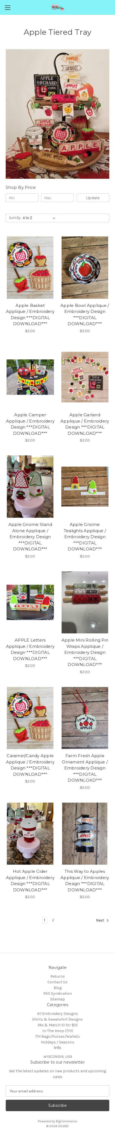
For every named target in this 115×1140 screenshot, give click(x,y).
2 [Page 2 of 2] (53, 920)
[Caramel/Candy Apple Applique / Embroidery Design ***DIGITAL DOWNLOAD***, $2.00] (30, 718)
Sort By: (15, 218)
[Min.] (22, 197)
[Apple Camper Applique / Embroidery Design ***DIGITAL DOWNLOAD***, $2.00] (30, 377)
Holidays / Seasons (57, 1042)
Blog (58, 987)
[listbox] (40, 218)
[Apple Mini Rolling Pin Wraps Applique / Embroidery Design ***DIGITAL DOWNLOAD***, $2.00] (85, 602)
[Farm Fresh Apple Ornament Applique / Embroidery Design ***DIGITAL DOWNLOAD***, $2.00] (85, 718)
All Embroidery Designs (57, 1013)
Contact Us (57, 982)
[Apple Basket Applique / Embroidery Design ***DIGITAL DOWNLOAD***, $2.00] (30, 267)
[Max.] (57, 197)
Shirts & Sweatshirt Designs (57, 1019)
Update (93, 198)
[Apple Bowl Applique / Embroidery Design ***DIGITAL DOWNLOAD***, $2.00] (85, 267)
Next (102, 920)
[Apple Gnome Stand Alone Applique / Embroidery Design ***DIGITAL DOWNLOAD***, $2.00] (30, 486)
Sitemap (57, 999)
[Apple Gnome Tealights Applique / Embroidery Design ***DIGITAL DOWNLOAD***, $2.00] (85, 486)
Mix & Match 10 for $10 (58, 1025)
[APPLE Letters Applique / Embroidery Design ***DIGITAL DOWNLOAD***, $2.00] (30, 602)
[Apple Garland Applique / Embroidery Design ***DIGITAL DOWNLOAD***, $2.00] (85, 377)
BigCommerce (66, 1121)
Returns (57, 976)
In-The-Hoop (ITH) (57, 1030)
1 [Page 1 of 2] (44, 920)
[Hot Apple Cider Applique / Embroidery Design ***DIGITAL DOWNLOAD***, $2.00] (30, 834)
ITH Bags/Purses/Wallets (57, 1036)
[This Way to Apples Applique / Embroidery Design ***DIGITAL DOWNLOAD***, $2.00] (85, 834)
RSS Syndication (57, 993)
